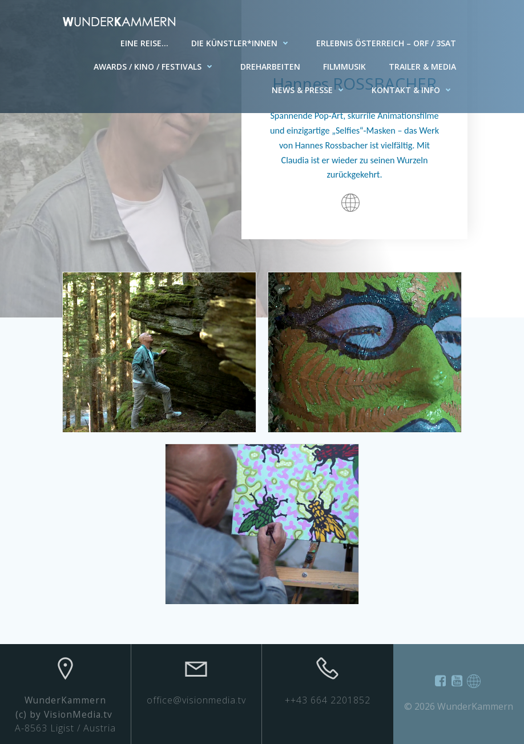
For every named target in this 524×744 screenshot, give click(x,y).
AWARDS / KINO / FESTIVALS (155, 66)
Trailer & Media (422, 66)
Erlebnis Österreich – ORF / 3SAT (386, 43)
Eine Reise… (144, 43)
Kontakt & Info (414, 90)
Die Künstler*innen (242, 43)
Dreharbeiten (270, 66)
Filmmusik (344, 66)
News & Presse (310, 90)
